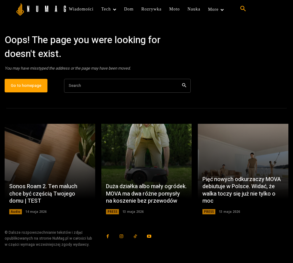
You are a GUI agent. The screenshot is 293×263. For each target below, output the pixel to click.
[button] (243, 9)
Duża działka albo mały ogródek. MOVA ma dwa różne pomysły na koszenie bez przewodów (146, 194)
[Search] (184, 86)
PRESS (112, 212)
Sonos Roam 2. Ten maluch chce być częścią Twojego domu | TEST (43, 194)
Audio (15, 212)
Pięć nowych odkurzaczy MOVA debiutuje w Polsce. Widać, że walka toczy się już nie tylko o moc (241, 190)
